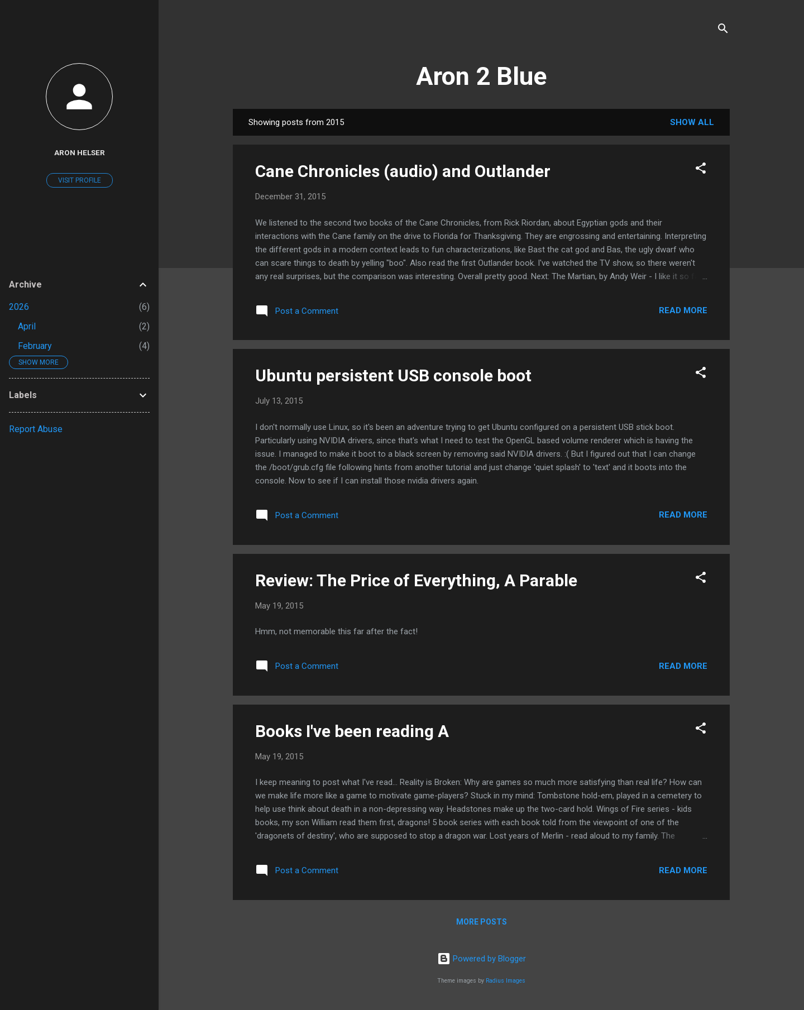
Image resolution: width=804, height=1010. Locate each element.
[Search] (723, 30)
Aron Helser (79, 152)
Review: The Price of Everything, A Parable (416, 580)
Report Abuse (36, 429)
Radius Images (505, 980)
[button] (700, 170)
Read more (683, 310)
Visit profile (79, 180)
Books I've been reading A (352, 731)
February (35, 346)
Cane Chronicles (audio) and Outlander (403, 171)
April (27, 326)
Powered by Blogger (481, 959)
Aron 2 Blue (481, 76)
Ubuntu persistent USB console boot (393, 375)
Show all (692, 122)
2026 (19, 306)
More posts (481, 921)
